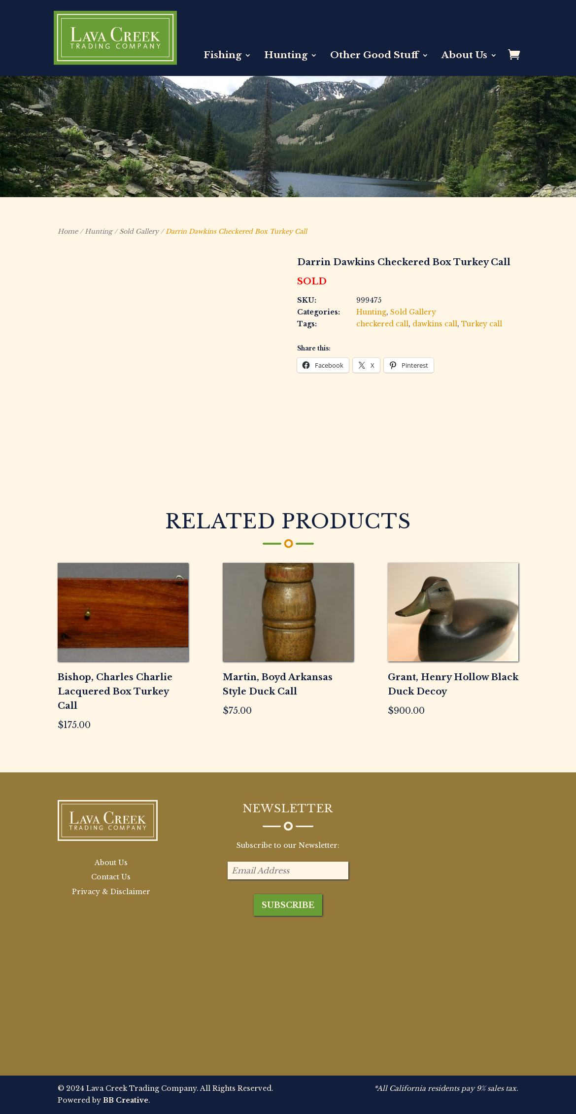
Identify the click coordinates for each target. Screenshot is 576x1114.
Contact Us (111, 876)
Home (68, 231)
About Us (464, 56)
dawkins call (434, 323)
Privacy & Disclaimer (111, 891)
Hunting (285, 56)
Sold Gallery (139, 231)
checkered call (382, 323)
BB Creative (125, 1100)
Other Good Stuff (374, 56)
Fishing (222, 56)
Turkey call (481, 323)
